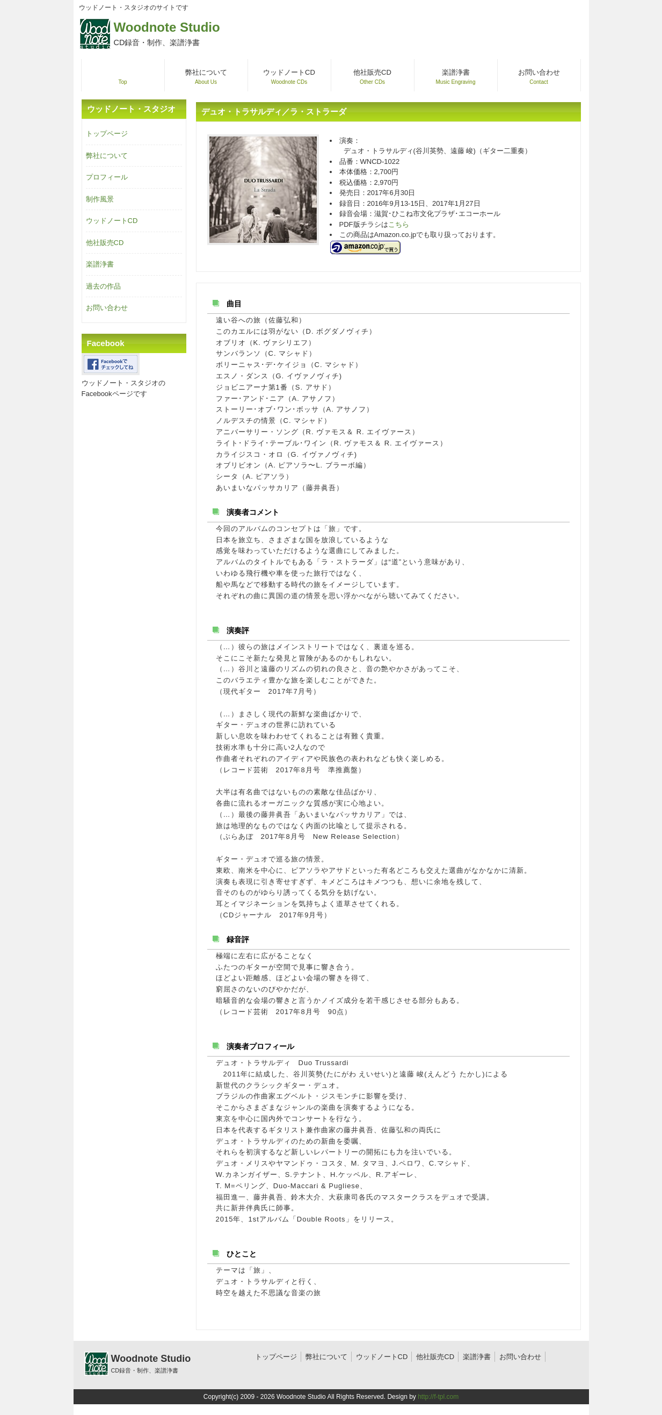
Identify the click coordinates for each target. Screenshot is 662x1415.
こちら (398, 224)
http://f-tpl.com (438, 1396)
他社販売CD (105, 243)
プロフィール (107, 177)
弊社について (107, 156)
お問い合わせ (107, 308)
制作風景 (100, 199)
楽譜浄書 (100, 264)
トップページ (107, 134)
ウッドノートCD (112, 221)
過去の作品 (103, 286)
